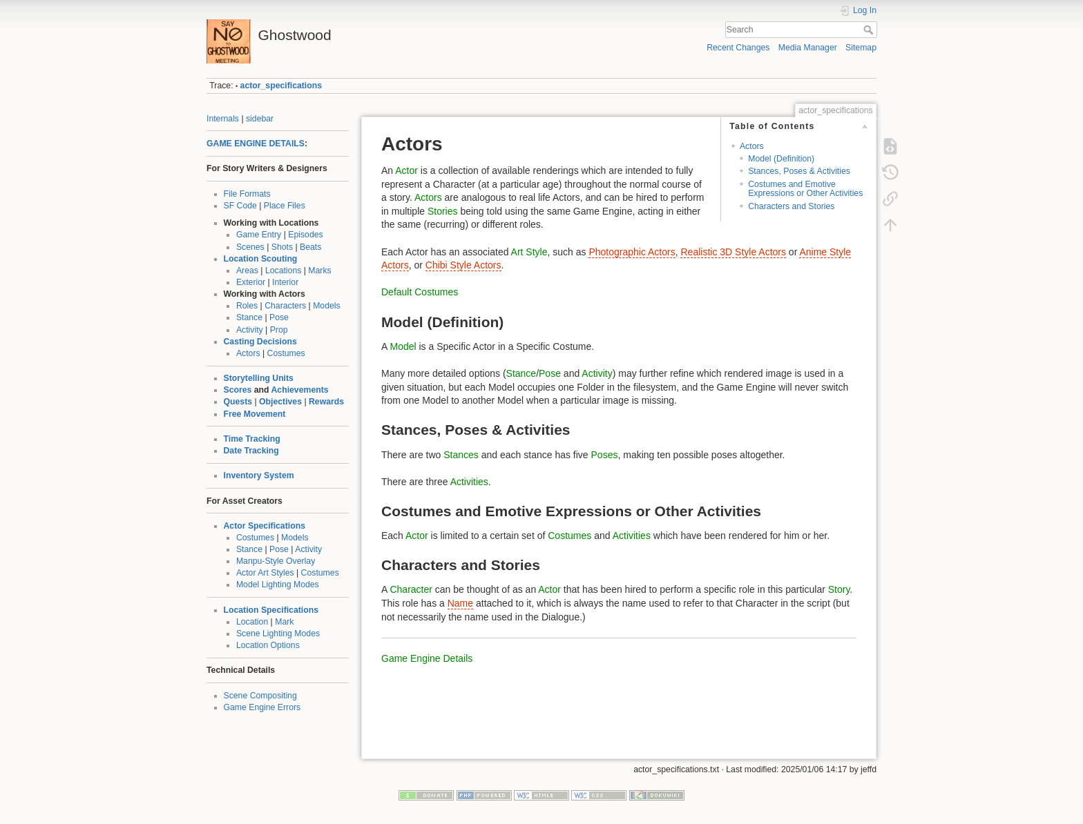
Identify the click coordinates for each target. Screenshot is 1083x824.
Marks (319, 270)
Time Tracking (252, 439)
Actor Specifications (264, 526)
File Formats (247, 194)
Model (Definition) (781, 159)
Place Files (284, 205)
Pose (279, 317)
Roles (247, 306)
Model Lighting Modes (277, 584)
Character (411, 589)
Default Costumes (419, 291)
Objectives (280, 401)
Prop (279, 330)
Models (327, 306)
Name (460, 603)
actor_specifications (281, 85)
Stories (443, 211)
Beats (310, 247)
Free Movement (255, 414)
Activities (469, 481)
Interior (285, 282)
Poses (604, 454)
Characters (285, 306)
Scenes (250, 247)
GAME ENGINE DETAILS (256, 143)
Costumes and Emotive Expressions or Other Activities (805, 188)
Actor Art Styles (265, 573)
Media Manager (807, 47)
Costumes (286, 353)
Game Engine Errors (262, 707)
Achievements (300, 390)
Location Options (268, 645)
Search (869, 30)
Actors (248, 353)
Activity (249, 330)
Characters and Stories (791, 206)
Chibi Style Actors (463, 265)
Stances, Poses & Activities (799, 171)
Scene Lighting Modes (278, 633)
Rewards (326, 401)
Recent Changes (738, 47)
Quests (238, 401)
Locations (283, 270)
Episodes (305, 234)
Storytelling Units (259, 378)
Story (839, 589)
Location (252, 622)
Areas (247, 270)
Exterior (250, 282)
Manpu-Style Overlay (275, 561)
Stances (461, 454)
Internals (223, 119)
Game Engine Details (426, 658)
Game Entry (258, 234)
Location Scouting (261, 259)
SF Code (240, 205)
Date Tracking (251, 450)
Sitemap (860, 47)
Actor (406, 170)
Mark (284, 622)
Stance (249, 317)
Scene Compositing (260, 695)
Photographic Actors (631, 251)
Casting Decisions (260, 341)
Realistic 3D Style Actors (733, 251)
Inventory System (259, 475)
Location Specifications (271, 610)
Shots (282, 247)
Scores (238, 390)
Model (403, 346)
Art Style (529, 251)
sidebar (260, 119)
